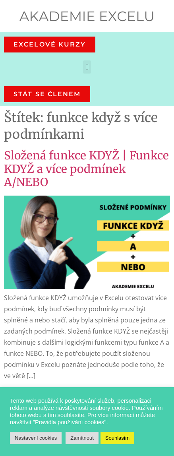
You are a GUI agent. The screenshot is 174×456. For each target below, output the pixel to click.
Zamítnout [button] (82, 438)
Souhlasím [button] (117, 438)
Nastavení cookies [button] (36, 438)
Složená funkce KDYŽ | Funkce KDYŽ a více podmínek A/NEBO (86, 168)
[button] (87, 67)
